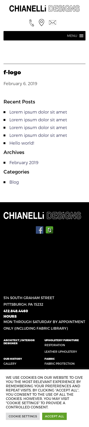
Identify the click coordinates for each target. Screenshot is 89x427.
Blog (14, 181)
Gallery (10, 363)
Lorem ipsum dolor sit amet (38, 111)
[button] (72, 35)
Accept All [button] (54, 416)
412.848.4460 (16, 311)
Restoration (54, 345)
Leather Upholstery (60, 351)
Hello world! (21, 142)
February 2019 (23, 162)
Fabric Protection (59, 363)
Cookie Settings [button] (23, 416)
